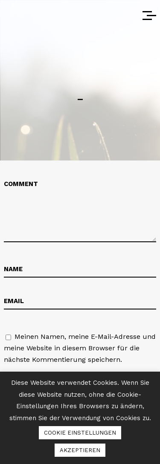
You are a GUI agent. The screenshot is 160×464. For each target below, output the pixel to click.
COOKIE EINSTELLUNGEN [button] (80, 433)
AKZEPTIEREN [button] (80, 450)
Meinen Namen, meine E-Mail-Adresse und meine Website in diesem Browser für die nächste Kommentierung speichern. (80, 348)
